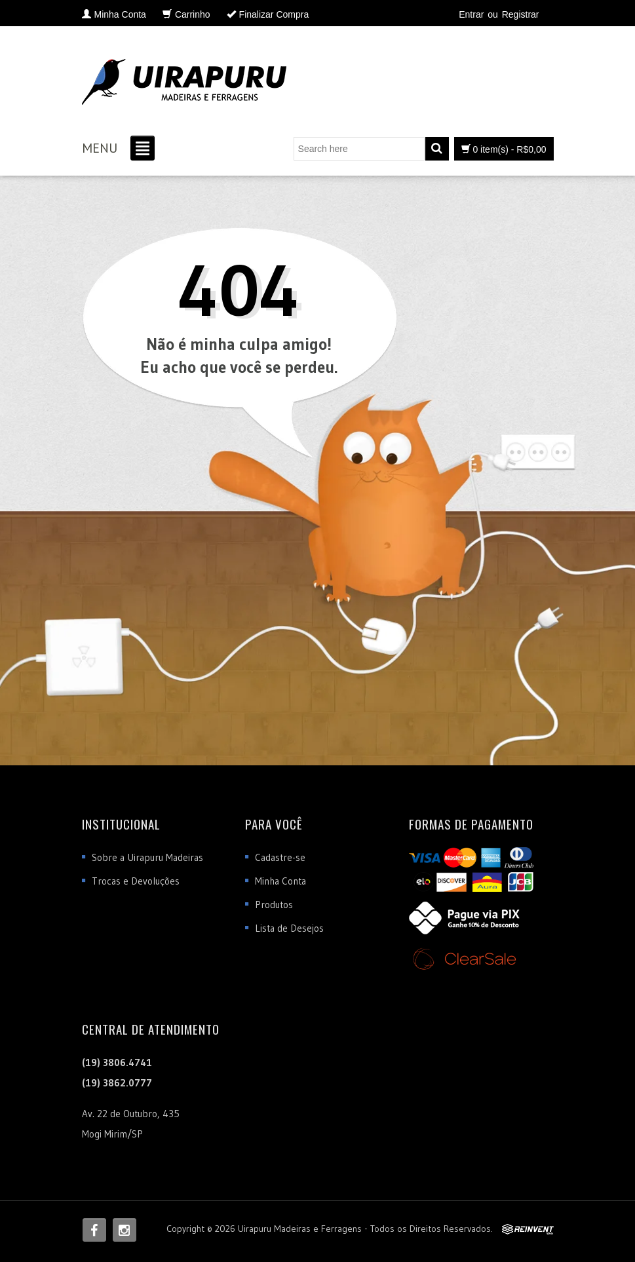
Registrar (520, 14)
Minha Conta (280, 881)
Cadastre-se (280, 857)
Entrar (471, 14)
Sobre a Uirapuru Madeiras (147, 857)
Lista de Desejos (289, 928)
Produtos (274, 904)
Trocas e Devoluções (136, 881)
